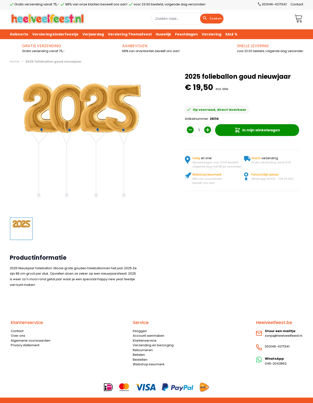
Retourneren (143, 350)
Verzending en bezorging (153, 345)
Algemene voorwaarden (30, 340)
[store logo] (47, 18)
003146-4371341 (277, 346)
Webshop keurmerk (149, 364)
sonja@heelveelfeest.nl (283, 335)
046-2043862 (276, 363)
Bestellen (140, 359)
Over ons (18, 335)
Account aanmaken (148, 335)
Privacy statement (25, 345)
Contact (297, 4)
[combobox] (187, 18)
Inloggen (140, 331)
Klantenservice (144, 340)
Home (15, 61)
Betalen (139, 354)
